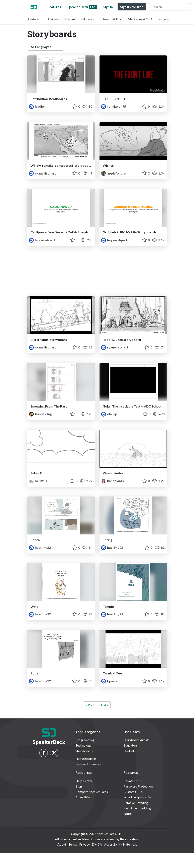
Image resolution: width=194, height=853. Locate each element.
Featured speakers (88, 764)
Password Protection (138, 786)
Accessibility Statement (120, 844)
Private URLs (133, 781)
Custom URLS (133, 792)
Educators (131, 745)
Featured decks (85, 758)
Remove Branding (136, 803)
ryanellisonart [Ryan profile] (42, 173)
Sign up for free (131, 7)
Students (130, 751)
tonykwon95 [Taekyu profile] (113, 106)
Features (54, 7)
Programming (168, 19)
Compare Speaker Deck (91, 792)
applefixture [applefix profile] (113, 173)
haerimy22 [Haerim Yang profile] (40, 547)
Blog (78, 786)
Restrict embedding (137, 808)
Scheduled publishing (138, 797)
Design (70, 19)
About (61, 844)
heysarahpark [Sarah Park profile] (42, 240)
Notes (128, 813)
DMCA (97, 844)
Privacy (84, 844)
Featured (34, 19)
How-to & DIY (111, 19)
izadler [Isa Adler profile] (37, 106)
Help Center (83, 781)
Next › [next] (103, 705)
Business (53, 19)
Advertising (83, 797)
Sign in (108, 7)
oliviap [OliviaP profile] (109, 414)
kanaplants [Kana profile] (112, 481)
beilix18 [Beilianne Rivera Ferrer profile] (38, 481)
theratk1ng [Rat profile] (40, 414)
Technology (83, 745)
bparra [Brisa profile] (109, 681)
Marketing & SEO (140, 19)
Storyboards (84, 751)
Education (88, 19)
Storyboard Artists (136, 740)
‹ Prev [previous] (90, 705)
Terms (72, 844)
